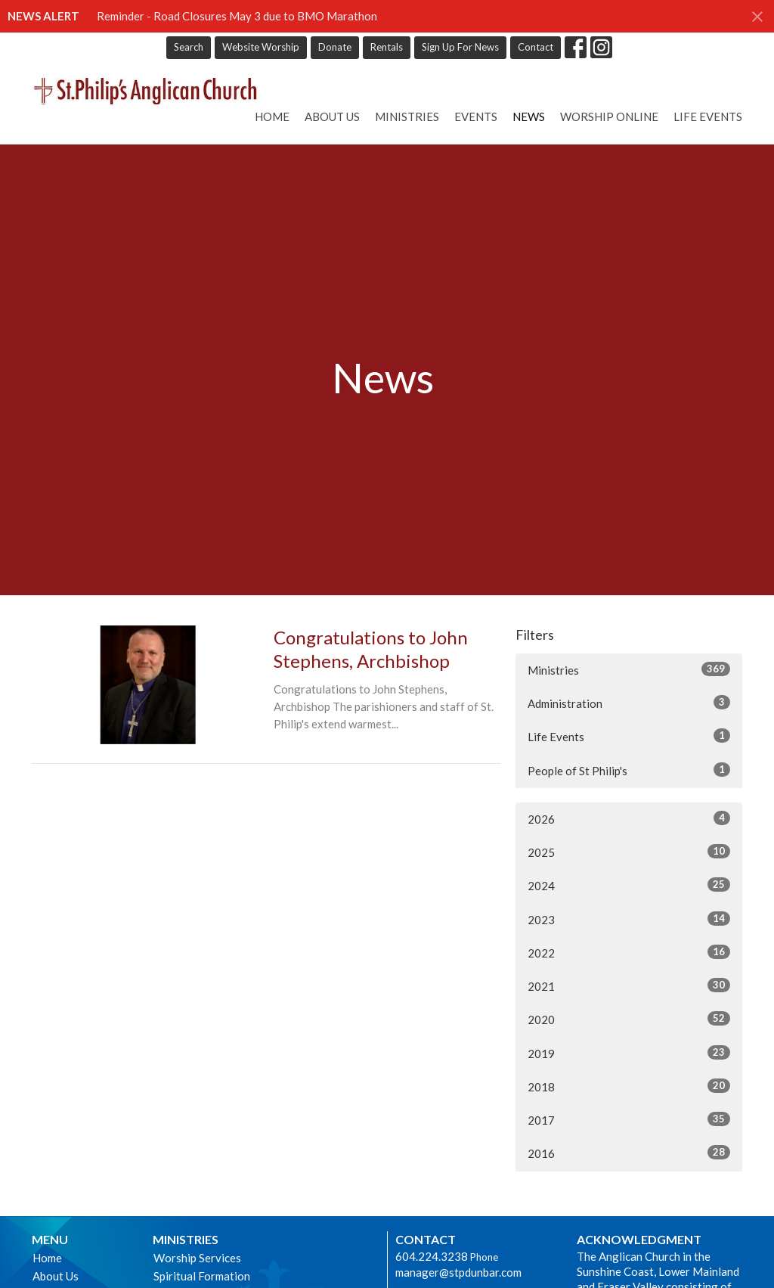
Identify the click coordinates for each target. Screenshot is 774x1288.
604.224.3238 (431, 1256)
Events (475, 116)
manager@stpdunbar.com (458, 1272)
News (528, 116)
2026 (629, 818)
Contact (535, 47)
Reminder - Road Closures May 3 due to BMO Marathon (237, 16)
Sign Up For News (460, 47)
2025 (629, 851)
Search (188, 47)
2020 (629, 1018)
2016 (629, 1152)
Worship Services (197, 1258)
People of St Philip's (629, 769)
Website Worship (260, 47)
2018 (629, 1086)
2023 (629, 918)
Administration (629, 702)
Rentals (386, 47)
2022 (629, 952)
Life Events (707, 116)
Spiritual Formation (201, 1276)
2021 (629, 985)
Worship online (609, 116)
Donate (334, 47)
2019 (629, 1052)
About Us (332, 116)
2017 (629, 1119)
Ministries (407, 116)
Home (272, 116)
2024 (629, 884)
